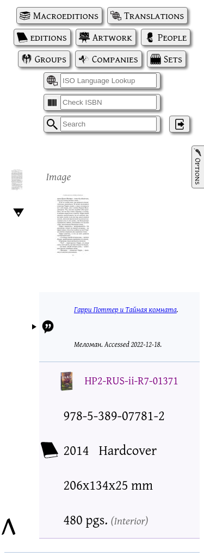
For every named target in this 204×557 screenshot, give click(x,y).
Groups (50, 59)
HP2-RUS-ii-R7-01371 (131, 380)
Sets (173, 59)
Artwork (112, 37)
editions (48, 37)
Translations (154, 15)
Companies (115, 59)
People (172, 37)
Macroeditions (65, 15)
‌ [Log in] (179, 124)
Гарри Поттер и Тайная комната (125, 309)
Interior (129, 520)
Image (58, 176)
